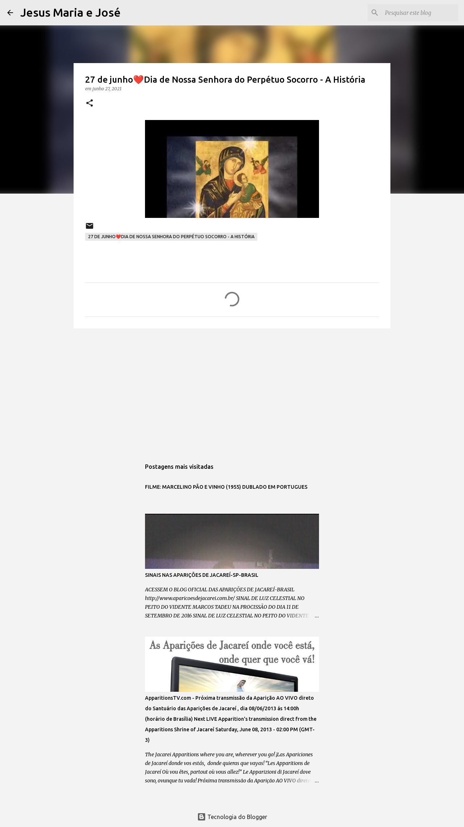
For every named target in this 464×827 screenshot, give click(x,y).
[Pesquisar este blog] (420, 12)
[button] (89, 103)
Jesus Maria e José (70, 12)
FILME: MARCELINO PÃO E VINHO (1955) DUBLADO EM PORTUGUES (226, 487)
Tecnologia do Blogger (232, 817)
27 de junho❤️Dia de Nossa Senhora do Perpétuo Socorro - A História (171, 236)
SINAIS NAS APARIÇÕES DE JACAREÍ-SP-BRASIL (201, 575)
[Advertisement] (232, 390)
